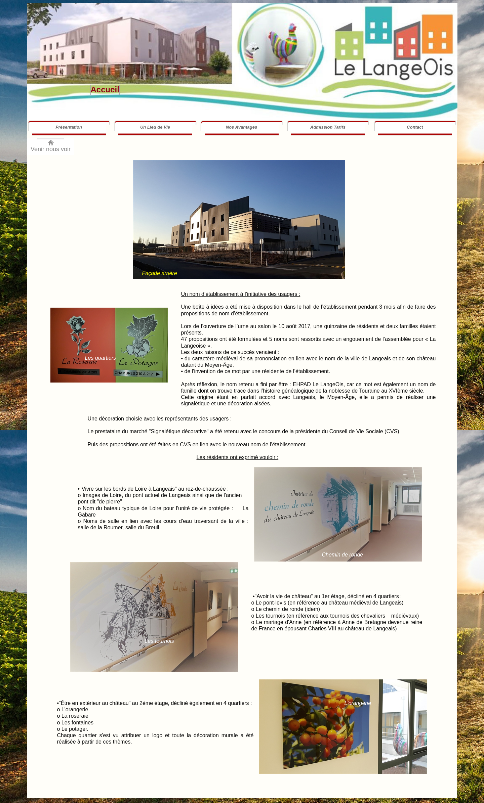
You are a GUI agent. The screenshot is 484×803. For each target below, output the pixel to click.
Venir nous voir (51, 149)
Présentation (68, 127)
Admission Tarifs (328, 127)
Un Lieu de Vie (155, 127)
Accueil (105, 89)
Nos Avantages (241, 127)
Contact (415, 127)
